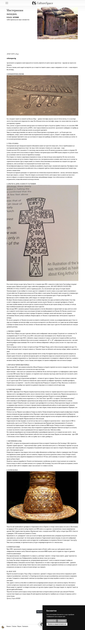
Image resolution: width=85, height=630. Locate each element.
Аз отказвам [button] (62, 620)
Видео (19, 626)
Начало (8, 626)
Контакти (25, 626)
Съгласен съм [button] (52, 620)
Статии (14, 626)
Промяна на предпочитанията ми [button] (57, 624)
